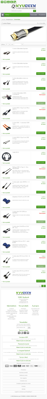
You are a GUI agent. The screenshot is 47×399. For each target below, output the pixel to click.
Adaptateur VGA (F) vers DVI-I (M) (20, 197)
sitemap (23, 389)
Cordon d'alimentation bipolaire (20, 48)
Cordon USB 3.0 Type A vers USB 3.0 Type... (20, 138)
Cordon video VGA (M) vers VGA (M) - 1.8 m (20, 227)
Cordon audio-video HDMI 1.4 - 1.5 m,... (21, 182)
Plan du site (35, 311)
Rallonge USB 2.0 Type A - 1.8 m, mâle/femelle (20, 167)
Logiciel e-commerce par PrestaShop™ (23, 391)
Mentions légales (11, 318)
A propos (23, 386)
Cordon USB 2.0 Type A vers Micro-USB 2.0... (21, 108)
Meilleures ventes (23, 311)
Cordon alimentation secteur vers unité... (20, 79)
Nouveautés (33, 15)
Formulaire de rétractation (11, 311)
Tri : (12, 44)
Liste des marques (23, 313)
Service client (35, 313)
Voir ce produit (6, 59)
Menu (7, 15)
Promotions (42, 15)
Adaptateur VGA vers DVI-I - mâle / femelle (21, 242)
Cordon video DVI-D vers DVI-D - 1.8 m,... (21, 271)
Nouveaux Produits (23, 310)
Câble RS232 (15, 152)
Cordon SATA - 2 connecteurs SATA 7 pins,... (20, 123)
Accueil (3, 19)
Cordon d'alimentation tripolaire (20, 63)
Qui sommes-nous (35, 308)
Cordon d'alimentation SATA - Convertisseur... (19, 93)
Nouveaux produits (23, 372)
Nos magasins (35, 310)
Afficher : (3, 44)
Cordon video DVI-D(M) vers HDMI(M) (19, 212)
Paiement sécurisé (11, 310)
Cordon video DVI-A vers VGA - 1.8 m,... (21, 256)
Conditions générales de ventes (23, 383)
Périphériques (9, 19)
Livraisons (11, 308)
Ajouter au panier (40, 58)
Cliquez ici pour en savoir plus (23, 340)
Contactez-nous (35, 314)
